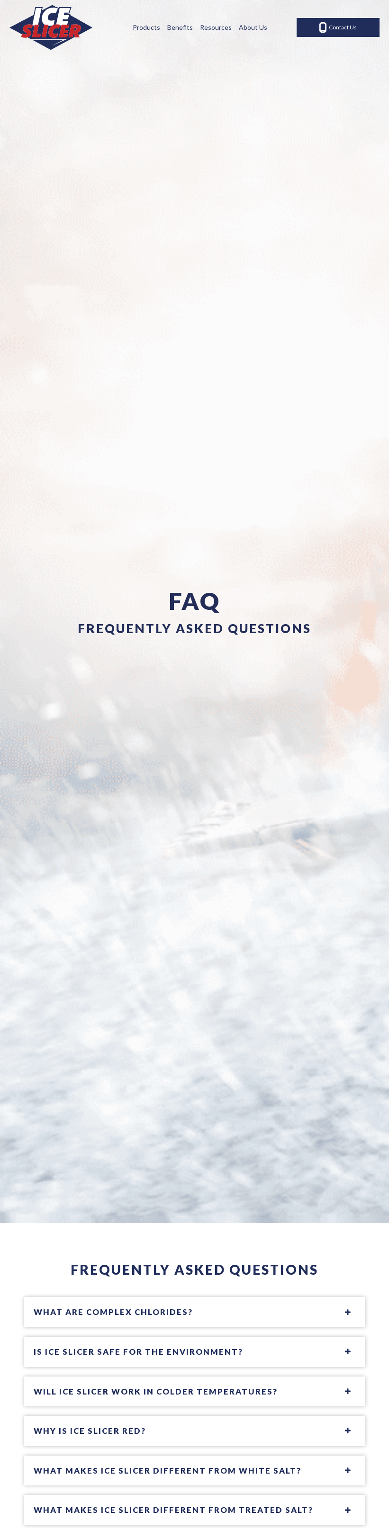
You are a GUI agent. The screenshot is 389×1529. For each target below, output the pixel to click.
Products (146, 27)
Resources (216, 27)
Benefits (180, 27)
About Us (253, 27)
